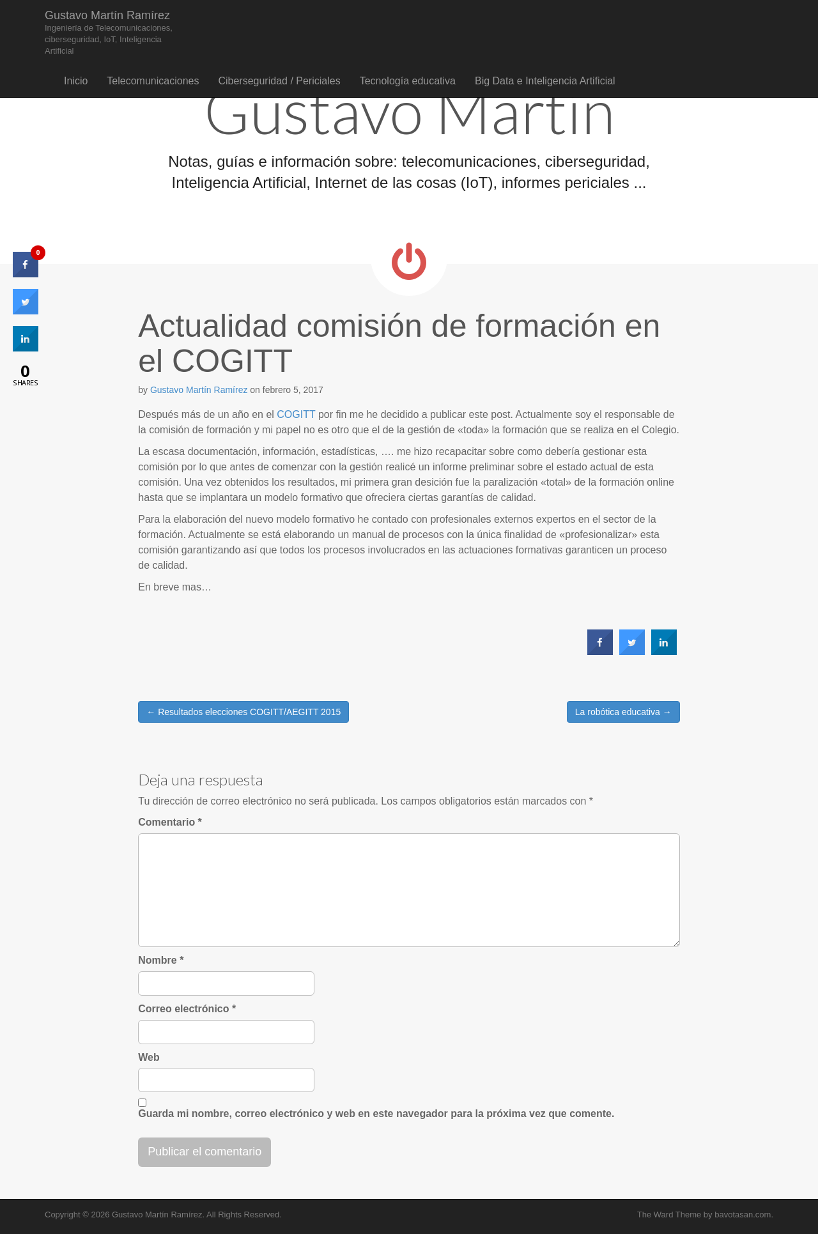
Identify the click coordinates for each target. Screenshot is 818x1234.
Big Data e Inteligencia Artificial (545, 80)
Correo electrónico (187, 1008)
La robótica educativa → (623, 712)
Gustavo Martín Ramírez (109, 32)
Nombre (160, 960)
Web (148, 1057)
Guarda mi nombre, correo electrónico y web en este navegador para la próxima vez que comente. (376, 1113)
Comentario (170, 822)
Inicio (76, 80)
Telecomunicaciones (153, 80)
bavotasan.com (742, 1214)
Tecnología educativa (408, 80)
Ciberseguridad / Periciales (279, 80)
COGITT (296, 414)
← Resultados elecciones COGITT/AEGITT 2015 (243, 712)
